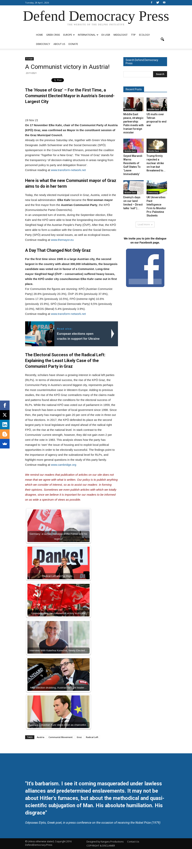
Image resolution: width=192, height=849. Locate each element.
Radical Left (92, 737)
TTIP (133, 34)
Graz (79, 737)
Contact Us (133, 841)
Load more (145, 224)
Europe (69, 34)
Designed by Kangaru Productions (105, 841)
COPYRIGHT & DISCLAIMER (101, 845)
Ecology (144, 34)
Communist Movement (61, 737)
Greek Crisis (53, 34)
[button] (162, 39)
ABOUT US (59, 44)
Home (39, 34)
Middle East (121, 34)
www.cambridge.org (63, 464)
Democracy (43, 44)
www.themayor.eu (62, 239)
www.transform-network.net (68, 170)
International (88, 34)
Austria (40, 737)
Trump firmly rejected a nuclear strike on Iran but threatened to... (156, 163)
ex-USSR (105, 34)
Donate (73, 44)
